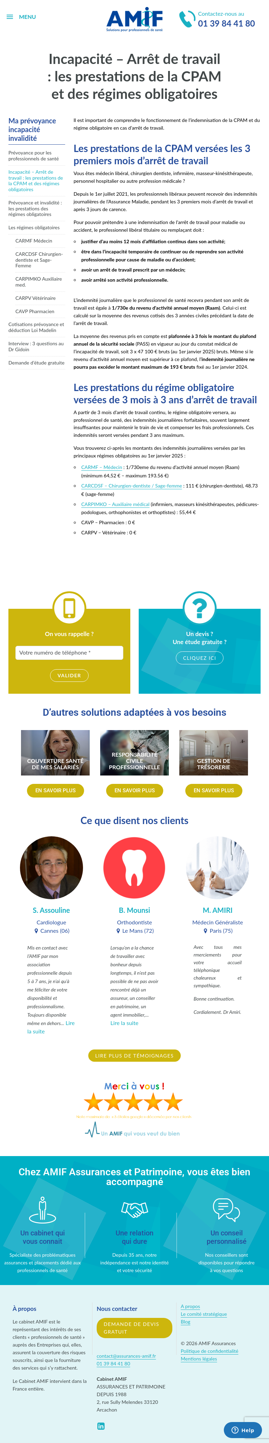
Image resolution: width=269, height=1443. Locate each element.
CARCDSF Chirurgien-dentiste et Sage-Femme (39, 260)
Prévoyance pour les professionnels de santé (33, 155)
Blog (185, 1322)
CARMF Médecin (33, 241)
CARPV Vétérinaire (35, 298)
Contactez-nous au (217, 20)
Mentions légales (199, 1359)
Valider (69, 675)
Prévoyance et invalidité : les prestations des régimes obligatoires (35, 208)
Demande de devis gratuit (131, 1328)
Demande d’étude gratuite (36, 363)
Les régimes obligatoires (34, 227)
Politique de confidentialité (209, 1351)
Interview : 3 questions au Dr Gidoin (36, 346)
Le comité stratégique (204, 1314)
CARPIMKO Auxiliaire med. (38, 282)
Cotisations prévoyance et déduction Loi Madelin (36, 327)
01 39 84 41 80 (113, 1363)
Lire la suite (124, 1022)
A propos (190, 1306)
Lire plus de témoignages (134, 1056)
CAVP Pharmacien (34, 311)
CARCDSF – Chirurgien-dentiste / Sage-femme (131, 486)
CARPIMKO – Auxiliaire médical (115, 504)
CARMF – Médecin (101, 467)
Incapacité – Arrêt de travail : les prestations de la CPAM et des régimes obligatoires (35, 180)
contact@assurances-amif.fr (126, 1356)
